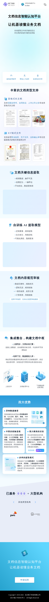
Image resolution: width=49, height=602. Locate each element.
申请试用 (24, 580)
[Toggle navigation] (45, 4)
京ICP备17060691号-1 (17, 598)
